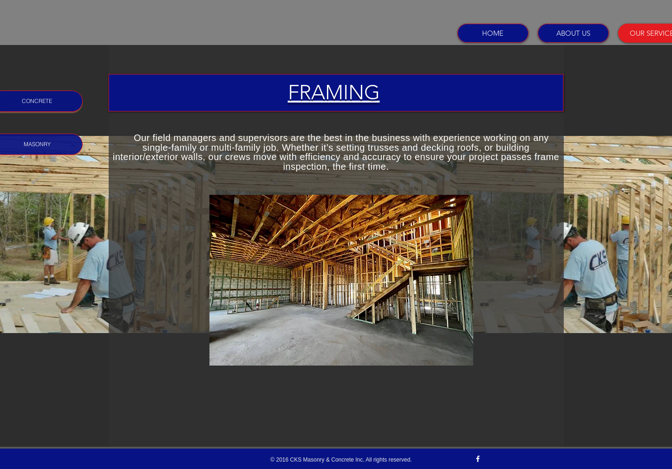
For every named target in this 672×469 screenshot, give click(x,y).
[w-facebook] (478, 459)
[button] (341, 280)
